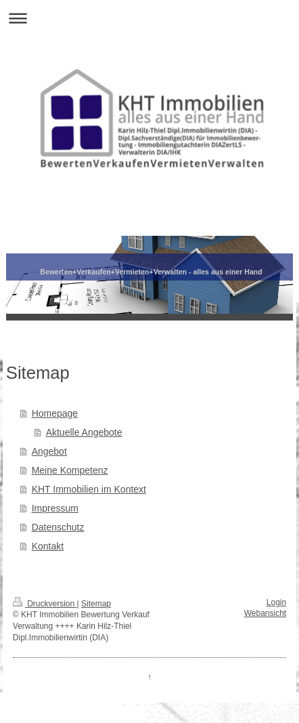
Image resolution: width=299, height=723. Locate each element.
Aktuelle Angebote (84, 432)
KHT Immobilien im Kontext (89, 489)
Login (276, 602)
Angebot (49, 451)
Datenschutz (58, 527)
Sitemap (96, 603)
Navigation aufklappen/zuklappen (149, 18)
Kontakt (48, 546)
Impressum (55, 508)
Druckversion (45, 603)
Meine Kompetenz (70, 470)
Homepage (55, 413)
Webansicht (265, 613)
